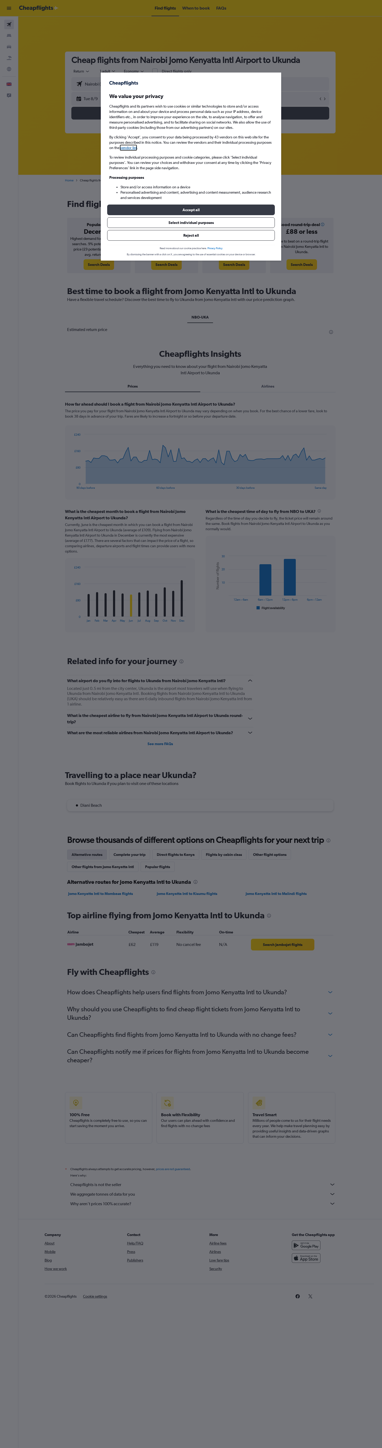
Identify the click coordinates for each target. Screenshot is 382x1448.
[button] (191, 210)
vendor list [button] (128, 148)
